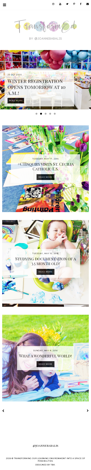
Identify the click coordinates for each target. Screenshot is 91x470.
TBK (53, 465)
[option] (45, 79)
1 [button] (37, 115)
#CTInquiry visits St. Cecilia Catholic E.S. (45, 166)
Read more (45, 177)
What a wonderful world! (45, 355)
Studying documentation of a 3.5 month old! (45, 261)
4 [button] (51, 115)
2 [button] (42, 115)
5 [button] (55, 115)
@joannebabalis (45, 445)
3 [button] (46, 115)
